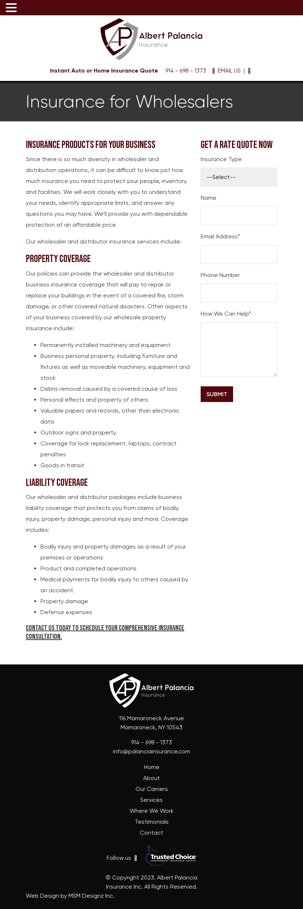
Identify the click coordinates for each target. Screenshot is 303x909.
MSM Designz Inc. (91, 895)
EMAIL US (226, 70)
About (151, 778)
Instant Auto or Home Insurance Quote (104, 70)
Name (208, 197)
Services (151, 799)
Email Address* (220, 236)
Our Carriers (151, 788)
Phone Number (220, 275)
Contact (151, 832)
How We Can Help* (226, 313)
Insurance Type (221, 159)
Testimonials (152, 821)
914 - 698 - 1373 (185, 70)
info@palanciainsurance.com (151, 751)
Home (152, 767)
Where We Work (152, 810)
